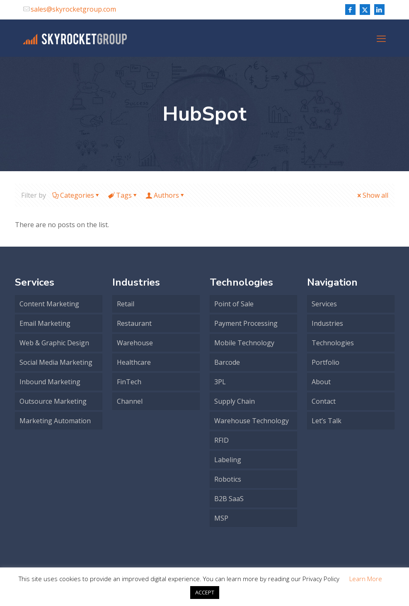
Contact (324, 401)
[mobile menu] (381, 38)
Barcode (227, 362)
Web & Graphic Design (54, 342)
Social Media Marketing (55, 362)
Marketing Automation (55, 420)
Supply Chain (234, 401)
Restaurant (134, 323)
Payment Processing (246, 323)
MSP (221, 518)
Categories (76, 195)
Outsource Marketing (53, 401)
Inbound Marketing (49, 381)
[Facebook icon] (350, 9)
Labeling (227, 459)
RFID (221, 440)
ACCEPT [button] (204, 592)
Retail (125, 303)
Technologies (333, 342)
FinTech (129, 381)
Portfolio (325, 362)
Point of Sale (234, 303)
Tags (123, 195)
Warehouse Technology (251, 420)
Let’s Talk (326, 420)
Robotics (227, 479)
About (321, 381)
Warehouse (135, 342)
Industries (327, 323)
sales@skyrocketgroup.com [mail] (73, 9)
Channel (130, 401)
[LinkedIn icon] (379, 9)
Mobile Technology (244, 342)
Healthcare (134, 362)
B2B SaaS (229, 498)
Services (324, 303)
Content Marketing (49, 303)
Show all (372, 195)
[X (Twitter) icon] (365, 9)
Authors (166, 195)
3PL (220, 381)
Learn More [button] (365, 578)
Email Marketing (44, 323)
